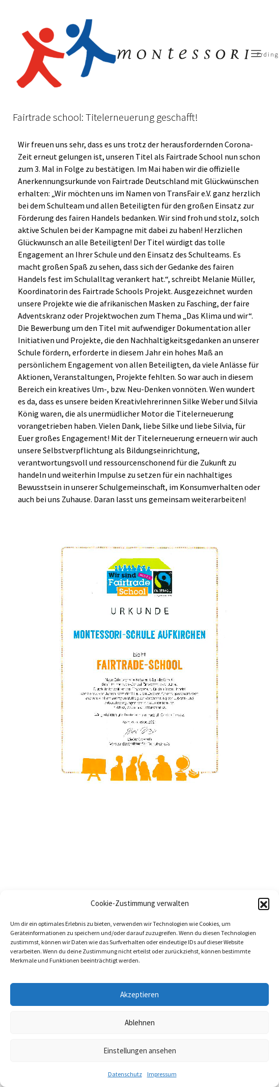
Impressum (162, 1074)
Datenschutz (125, 1074)
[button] (264, 903)
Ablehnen (140, 1022)
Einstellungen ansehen (139, 1050)
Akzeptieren (139, 994)
